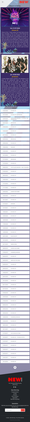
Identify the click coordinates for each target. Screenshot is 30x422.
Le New (15, 393)
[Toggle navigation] (2, 2)
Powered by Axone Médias (15, 419)
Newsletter (15, 397)
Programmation (15, 392)
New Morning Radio (15, 399)
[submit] (23, 410)
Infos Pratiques (15, 396)
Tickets (15, 50)
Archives (15, 395)
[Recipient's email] (13, 410)
